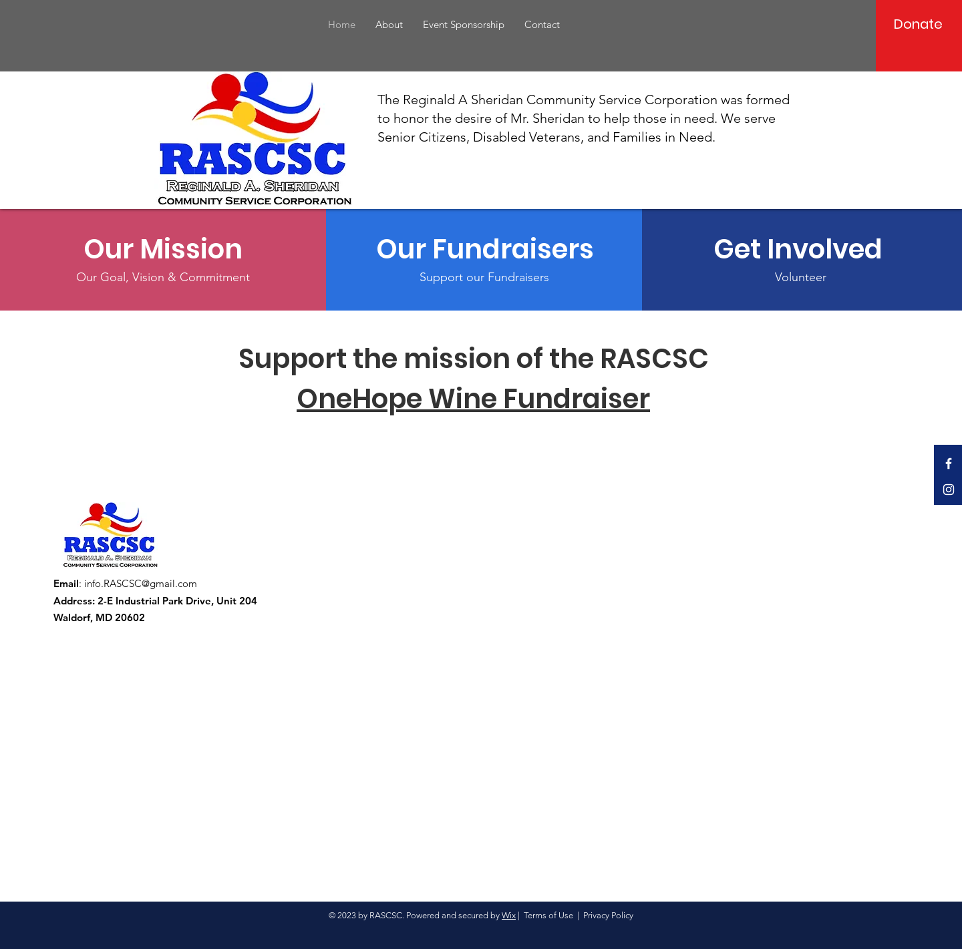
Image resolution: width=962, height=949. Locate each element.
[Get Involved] (801, 249)
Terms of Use (548, 915)
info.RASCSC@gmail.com (140, 583)
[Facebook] (948, 463)
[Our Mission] (163, 249)
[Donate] (918, 24)
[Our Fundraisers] (485, 249)
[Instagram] (948, 489)
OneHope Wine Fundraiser (473, 398)
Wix (509, 915)
